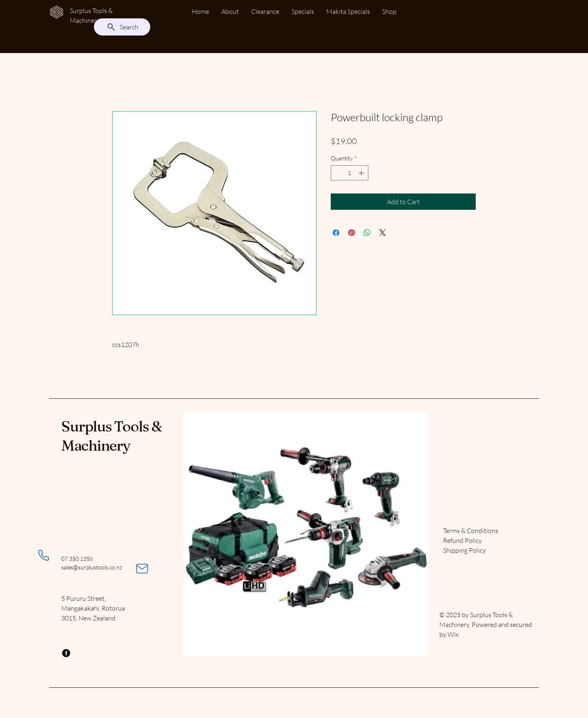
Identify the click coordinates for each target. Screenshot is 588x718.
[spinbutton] (349, 173)
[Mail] (142, 568)
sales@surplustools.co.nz (91, 567)
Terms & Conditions (470, 531)
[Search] (122, 27)
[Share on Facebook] (336, 233)
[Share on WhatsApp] (367, 233)
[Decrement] (337, 173)
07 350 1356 (77, 558)
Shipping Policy (464, 550)
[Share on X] (383, 233)
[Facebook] (66, 653)
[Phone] (43, 555)
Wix (454, 634)
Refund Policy (462, 540)
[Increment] (362, 173)
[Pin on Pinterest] (351, 233)
